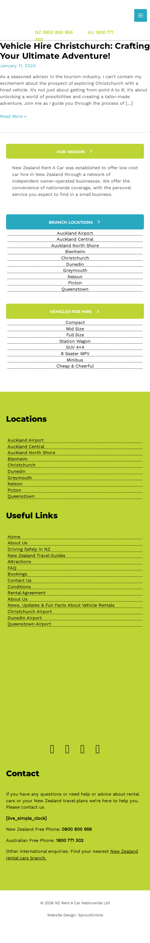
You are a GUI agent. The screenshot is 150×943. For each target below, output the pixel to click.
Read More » (13, 116)
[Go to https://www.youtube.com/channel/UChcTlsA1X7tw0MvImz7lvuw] (98, 749)
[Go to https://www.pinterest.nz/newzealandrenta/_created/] (83, 749)
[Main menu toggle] (140, 15)
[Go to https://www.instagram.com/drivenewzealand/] (68, 749)
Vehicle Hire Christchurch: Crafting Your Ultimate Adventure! (75, 51)
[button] (75, 151)
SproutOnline (90, 915)
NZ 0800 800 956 (54, 32)
